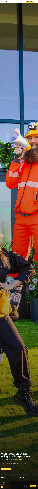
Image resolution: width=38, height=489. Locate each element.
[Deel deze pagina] (2, 487)
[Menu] (36, 1)
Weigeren (27, 486)
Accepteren (33, 486)
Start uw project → (6, 469)
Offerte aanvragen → (30, 1)
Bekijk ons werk (16, 469)
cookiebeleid (29, 483)
